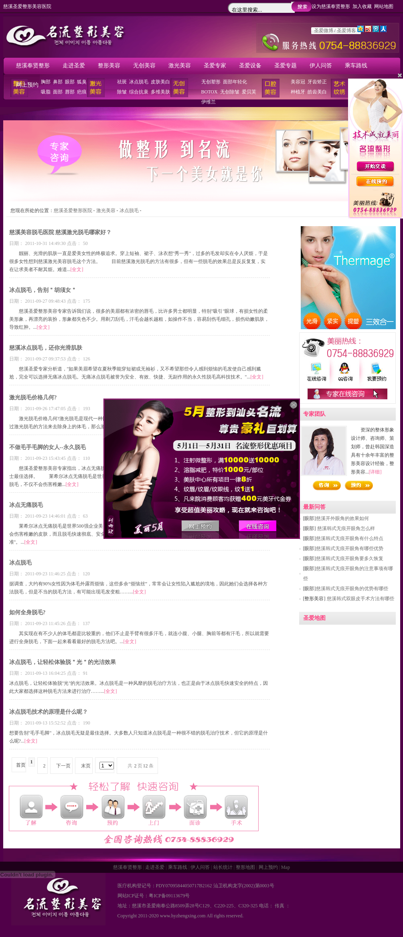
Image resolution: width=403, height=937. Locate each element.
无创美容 (144, 66)
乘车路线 (356, 66)
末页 (86, 766)
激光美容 (179, 66)
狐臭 (82, 82)
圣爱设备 (250, 66)
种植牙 (298, 92)
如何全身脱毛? (27, 612)
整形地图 (245, 867)
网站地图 (383, 6)
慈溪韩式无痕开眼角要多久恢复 (349, 558)
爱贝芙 (249, 92)
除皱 (122, 92)
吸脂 (46, 92)
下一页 (63, 766)
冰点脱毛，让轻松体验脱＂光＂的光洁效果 (62, 662)
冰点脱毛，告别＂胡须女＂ (43, 290)
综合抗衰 (138, 92)
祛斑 (122, 82)
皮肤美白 (160, 82)
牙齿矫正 (317, 82)
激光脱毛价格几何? (33, 398)
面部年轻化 (235, 82)
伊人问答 (321, 66)
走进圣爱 (74, 66)
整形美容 (109, 66)
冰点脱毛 (138, 82)
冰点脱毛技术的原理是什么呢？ (48, 712)
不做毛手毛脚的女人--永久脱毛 (47, 447)
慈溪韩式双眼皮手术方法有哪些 (360, 598)
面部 (58, 92)
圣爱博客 (346, 30)
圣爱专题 (285, 66)
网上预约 (27, 85)
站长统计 (223, 867)
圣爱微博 (323, 30)
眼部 (70, 82)
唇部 (70, 92)
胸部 (46, 82)
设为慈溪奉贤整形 (331, 6)
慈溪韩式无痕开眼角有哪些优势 (349, 548)
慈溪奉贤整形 (33, 66)
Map (285, 867)
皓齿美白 (317, 92)
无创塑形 (211, 82)
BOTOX (209, 92)
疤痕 (82, 92)
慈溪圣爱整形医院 (73, 210)
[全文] (77, 269)
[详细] (375, 472)
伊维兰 (208, 102)
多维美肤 (160, 92)
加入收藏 (362, 6)
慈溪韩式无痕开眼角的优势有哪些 (352, 588)
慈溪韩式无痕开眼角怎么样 (345, 528)
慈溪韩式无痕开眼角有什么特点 (349, 538)
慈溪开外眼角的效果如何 (342, 518)
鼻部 (58, 82)
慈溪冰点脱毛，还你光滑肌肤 (45, 348)
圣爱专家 (215, 66)
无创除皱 (229, 92)
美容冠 (298, 82)
